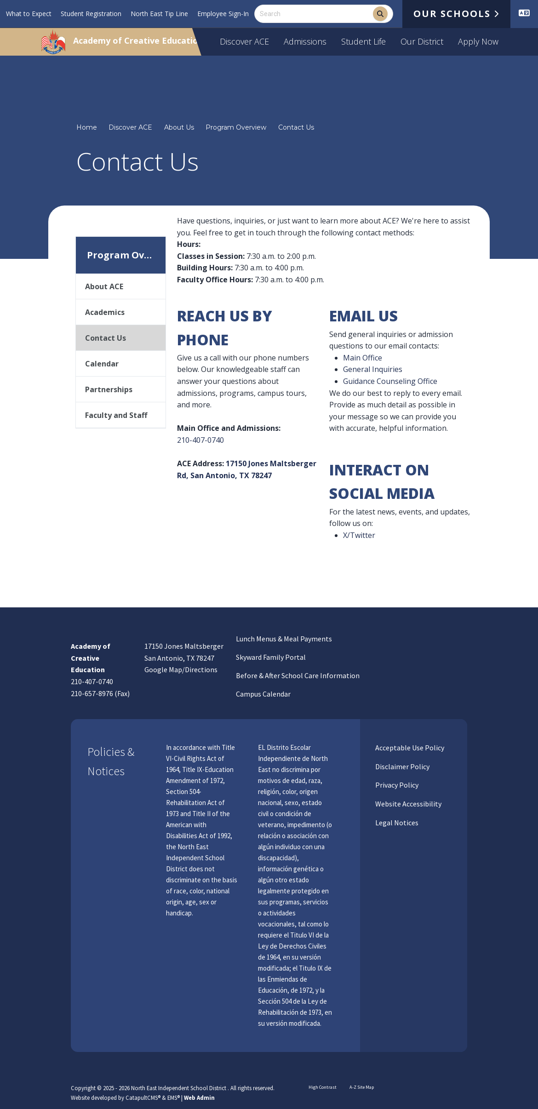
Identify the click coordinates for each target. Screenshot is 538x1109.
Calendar (102, 364)
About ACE (104, 286)
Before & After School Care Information (298, 675)
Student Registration (91, 13)
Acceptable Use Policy (409, 747)
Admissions (305, 41)
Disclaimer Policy (401, 766)
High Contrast (323, 1087)
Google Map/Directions (180, 669)
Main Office (362, 358)
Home (86, 127)
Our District (422, 41)
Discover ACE (244, 41)
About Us (179, 127)
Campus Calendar (263, 693)
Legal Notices (396, 822)
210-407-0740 (200, 440)
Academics (105, 312)
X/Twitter (359, 535)
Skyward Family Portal (271, 657)
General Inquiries (372, 369)
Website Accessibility (407, 803)
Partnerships (108, 389)
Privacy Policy (396, 784)
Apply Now (478, 41)
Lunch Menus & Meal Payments (284, 638)
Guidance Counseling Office (390, 381)
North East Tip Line (159, 13)
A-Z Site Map (359, 1087)
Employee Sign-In (223, 13)
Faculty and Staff (116, 415)
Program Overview (236, 127)
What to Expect (29, 13)
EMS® (173, 1097)
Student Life (363, 41)
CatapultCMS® (143, 1097)
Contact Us (296, 127)
